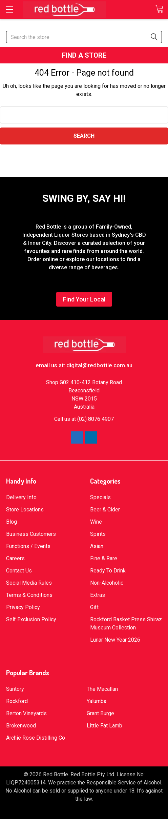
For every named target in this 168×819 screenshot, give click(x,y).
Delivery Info (21, 497)
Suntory (15, 689)
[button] (84, 55)
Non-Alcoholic (106, 583)
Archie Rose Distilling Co (35, 738)
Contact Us (19, 570)
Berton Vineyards (26, 713)
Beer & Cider (105, 509)
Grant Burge (100, 713)
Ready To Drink (108, 570)
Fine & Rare (103, 558)
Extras (97, 595)
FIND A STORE (84, 55)
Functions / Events (28, 546)
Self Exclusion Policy (31, 619)
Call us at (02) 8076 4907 (84, 419)
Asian (96, 546)
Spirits (98, 534)
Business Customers (31, 534)
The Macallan (102, 689)
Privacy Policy (23, 607)
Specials (100, 497)
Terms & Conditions (29, 595)
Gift (94, 607)
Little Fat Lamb (104, 725)
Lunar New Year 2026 (115, 640)
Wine (96, 522)
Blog (11, 522)
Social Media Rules (29, 583)
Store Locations (25, 509)
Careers (15, 558)
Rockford (17, 701)
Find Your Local (84, 299)
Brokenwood (21, 725)
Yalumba (96, 701)
